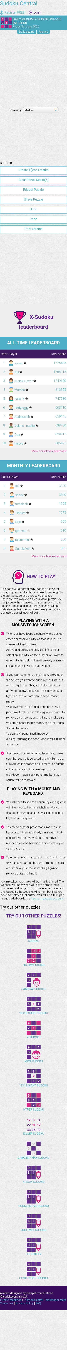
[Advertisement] (33, 70)
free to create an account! (47, 974)
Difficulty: (16, 110)
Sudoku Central (18, 3)
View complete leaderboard (49, 527)
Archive (43, 31)
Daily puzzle (26, 31)
